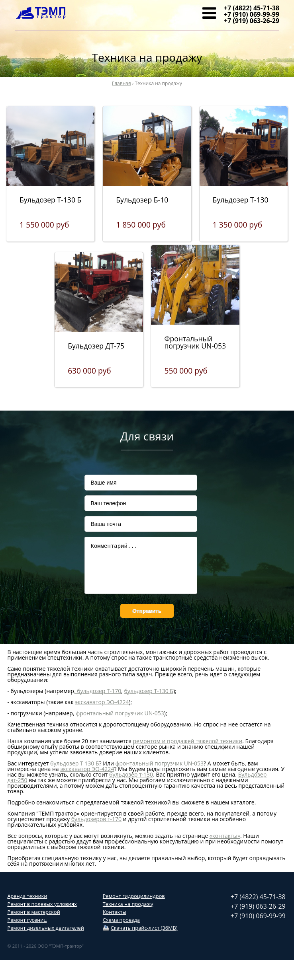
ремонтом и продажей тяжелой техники (188, 741)
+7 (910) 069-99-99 (251, 14)
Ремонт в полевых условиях (41, 903)
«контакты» (225, 835)
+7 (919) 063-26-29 (251, 20)
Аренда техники (27, 896)
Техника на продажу (128, 903)
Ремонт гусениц (27, 919)
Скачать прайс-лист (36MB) (144, 927)
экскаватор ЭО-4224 (102, 702)
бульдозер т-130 (131, 774)
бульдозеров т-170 (96, 819)
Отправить (146, 611)
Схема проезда (121, 919)
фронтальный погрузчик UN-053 (120, 713)
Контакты (114, 911)
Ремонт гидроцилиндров (134, 896)
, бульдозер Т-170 (97, 691)
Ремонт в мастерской (33, 911)
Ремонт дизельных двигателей (45, 927)
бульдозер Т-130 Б (148, 691)
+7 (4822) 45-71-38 (251, 8)
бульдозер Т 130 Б (74, 763)
